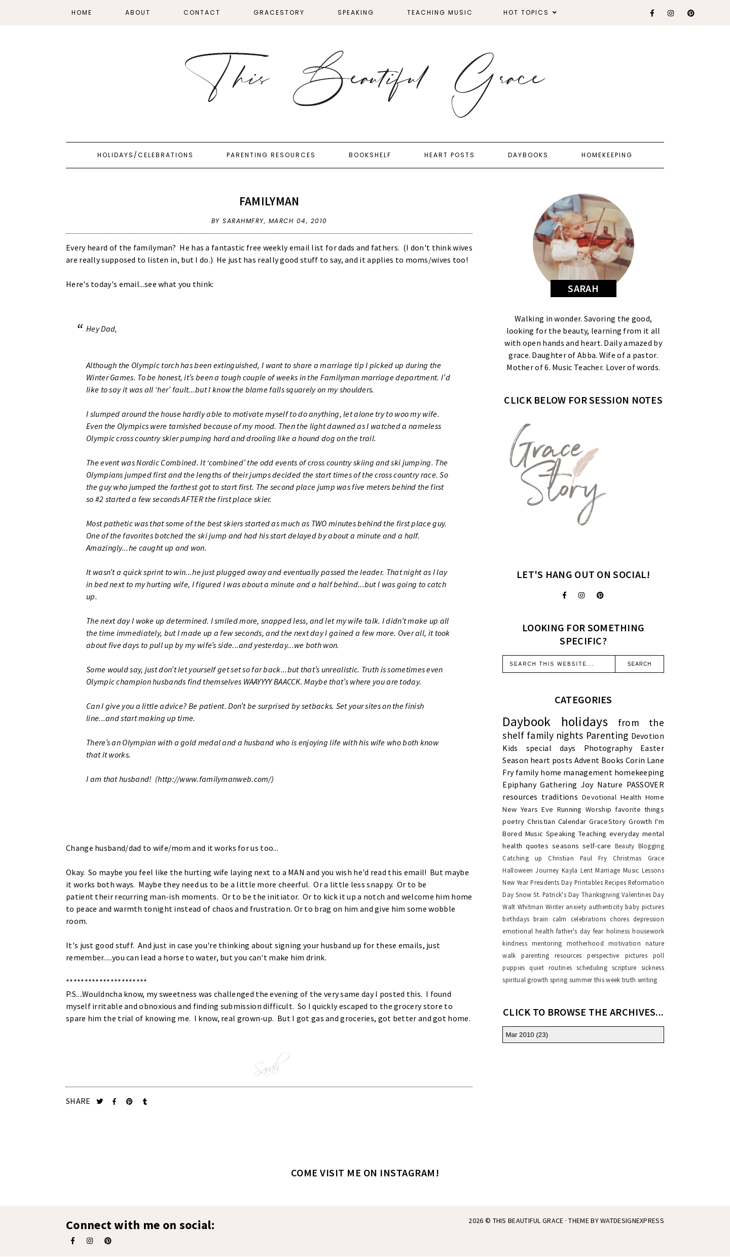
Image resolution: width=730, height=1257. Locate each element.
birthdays (515, 919)
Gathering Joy (566, 784)
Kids (510, 748)
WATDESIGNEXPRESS (632, 1220)
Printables (588, 882)
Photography (608, 748)
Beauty (625, 846)
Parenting (607, 735)
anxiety (576, 907)
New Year (515, 882)
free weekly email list (285, 247)
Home (81, 12)
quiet (536, 967)
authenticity (606, 907)
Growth (640, 821)
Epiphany (519, 784)
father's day (573, 931)
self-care (596, 845)
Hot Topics (526, 12)
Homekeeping (607, 155)
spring (559, 980)
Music (534, 833)
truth (629, 980)
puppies (513, 967)
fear (598, 931)
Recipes (615, 882)
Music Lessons (643, 870)
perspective (603, 955)
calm (560, 919)
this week (607, 980)
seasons (565, 845)
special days (551, 748)
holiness (618, 931)
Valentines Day (643, 894)
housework (648, 931)
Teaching (592, 833)
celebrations (588, 919)
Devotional (599, 797)
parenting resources (551, 955)
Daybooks (528, 155)
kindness (514, 943)
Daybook (526, 721)
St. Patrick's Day (556, 894)
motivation (624, 943)
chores (619, 919)
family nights (555, 735)
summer (581, 980)
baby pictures (644, 907)
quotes (537, 845)
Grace (656, 858)
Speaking (356, 12)
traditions (559, 797)
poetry (513, 821)
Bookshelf (370, 155)
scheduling (591, 967)
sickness (652, 967)
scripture (624, 967)
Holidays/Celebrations (145, 155)
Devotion (647, 736)
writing (648, 980)
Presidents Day (551, 882)
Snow (523, 894)
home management (576, 772)
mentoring (547, 943)
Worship (598, 809)
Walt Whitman (522, 907)
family (527, 772)
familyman (269, 201)
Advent (587, 760)
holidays (584, 721)
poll (658, 955)
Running (569, 809)
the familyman (146, 247)
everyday (624, 833)
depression (648, 919)
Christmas (627, 858)
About (138, 12)
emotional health (528, 931)
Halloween (517, 870)
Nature (610, 784)
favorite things (639, 809)
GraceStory (279, 12)
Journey (547, 870)
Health (630, 797)
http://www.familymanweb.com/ (214, 779)
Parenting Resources (271, 155)
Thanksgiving (600, 894)
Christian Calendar (556, 821)
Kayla (570, 870)
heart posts (551, 760)
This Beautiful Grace (528, 1220)
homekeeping (639, 772)
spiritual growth (525, 980)
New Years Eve (527, 809)
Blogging (651, 846)
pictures (636, 955)
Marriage (607, 870)
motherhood (585, 943)
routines (560, 967)
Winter (554, 907)
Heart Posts (449, 155)
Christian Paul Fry (577, 858)
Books (612, 760)
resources (519, 797)
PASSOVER (645, 784)
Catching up (522, 858)
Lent (586, 870)
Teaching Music (440, 12)
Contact (202, 12)
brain (541, 919)
